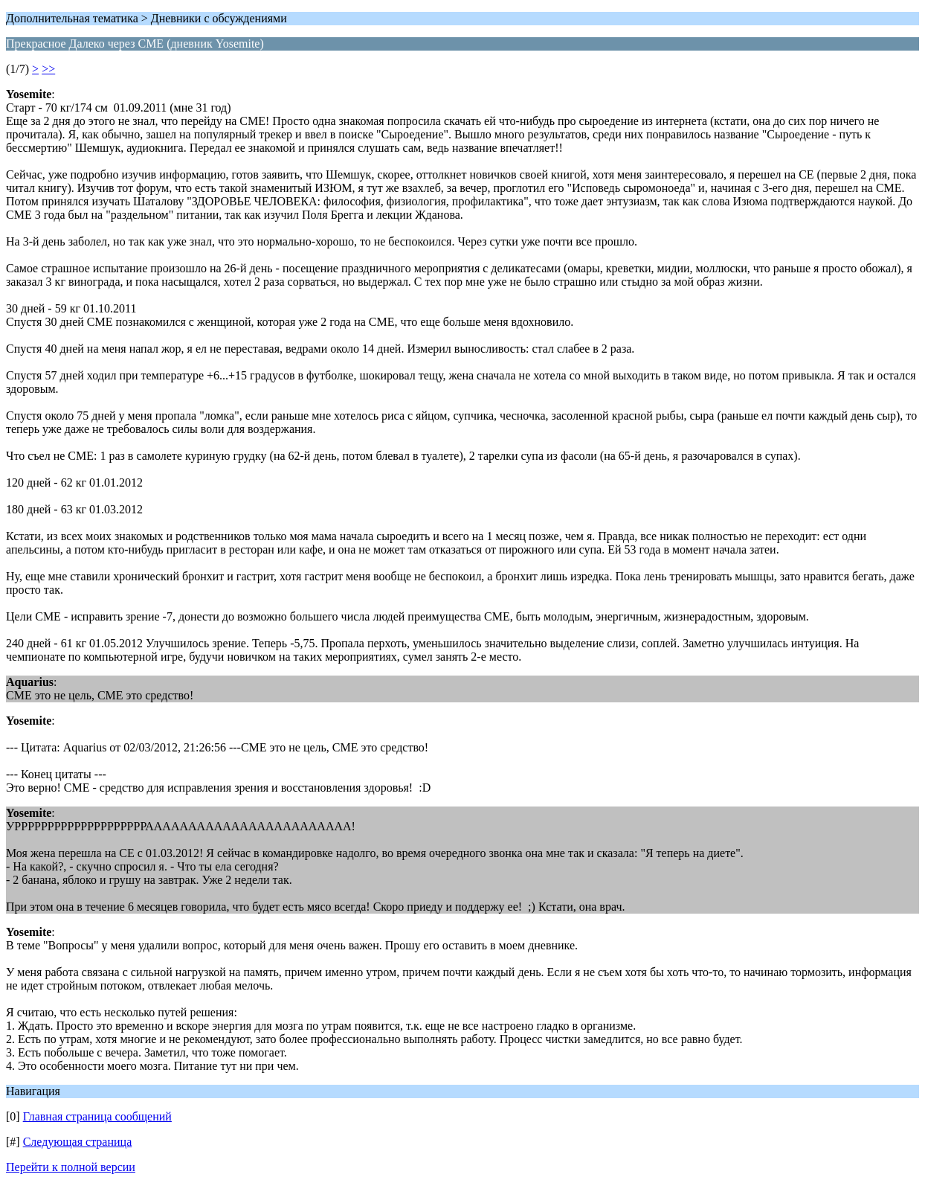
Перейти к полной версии (70, 1167)
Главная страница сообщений (97, 1116)
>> (48, 68)
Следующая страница (77, 1141)
